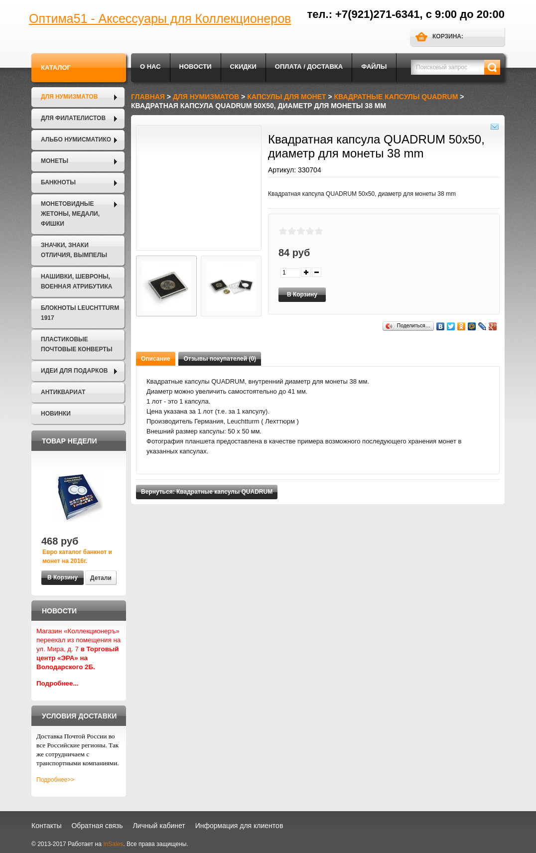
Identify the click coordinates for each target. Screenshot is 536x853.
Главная (148, 97)
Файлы (374, 66)
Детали (101, 577)
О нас (150, 66)
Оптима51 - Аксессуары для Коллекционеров (160, 18)
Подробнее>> (55, 779)
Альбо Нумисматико (76, 139)
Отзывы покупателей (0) (219, 358)
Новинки (56, 413)
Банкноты (58, 182)
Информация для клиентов (239, 826)
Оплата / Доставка (309, 66)
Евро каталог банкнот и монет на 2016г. (77, 557)
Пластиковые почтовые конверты (76, 344)
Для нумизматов (69, 96)
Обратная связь (97, 826)
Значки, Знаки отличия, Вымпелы (74, 250)
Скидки (243, 66)
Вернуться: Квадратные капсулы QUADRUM (206, 491)
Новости (195, 66)
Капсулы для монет (286, 97)
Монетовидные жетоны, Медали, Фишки (70, 213)
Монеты (54, 160)
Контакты (46, 826)
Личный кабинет (159, 826)
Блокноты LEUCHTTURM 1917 (80, 312)
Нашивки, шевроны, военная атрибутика (76, 281)
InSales (113, 844)
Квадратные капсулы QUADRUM (396, 97)
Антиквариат (63, 392)
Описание (155, 358)
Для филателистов (73, 118)
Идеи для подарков (74, 370)
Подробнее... (57, 683)
